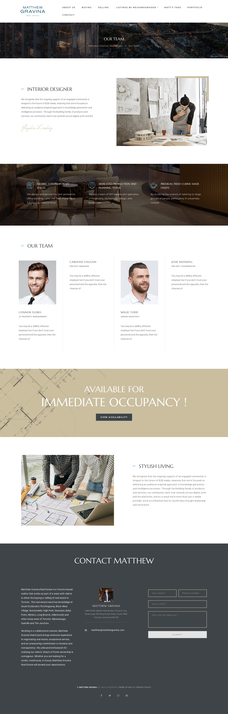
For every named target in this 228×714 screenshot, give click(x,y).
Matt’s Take (172, 7)
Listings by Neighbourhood (137, 7)
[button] (114, 417)
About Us (68, 7)
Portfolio (194, 7)
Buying (87, 7)
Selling (104, 7)
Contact (68, 15)
